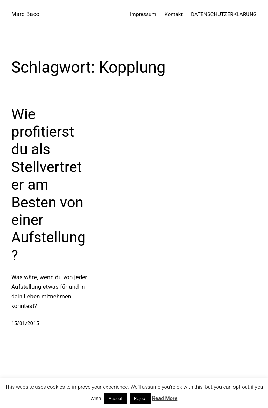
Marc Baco (25, 13)
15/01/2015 (25, 323)
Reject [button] (140, 398)
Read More (165, 398)
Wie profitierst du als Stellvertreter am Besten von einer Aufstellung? (48, 185)
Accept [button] (116, 398)
